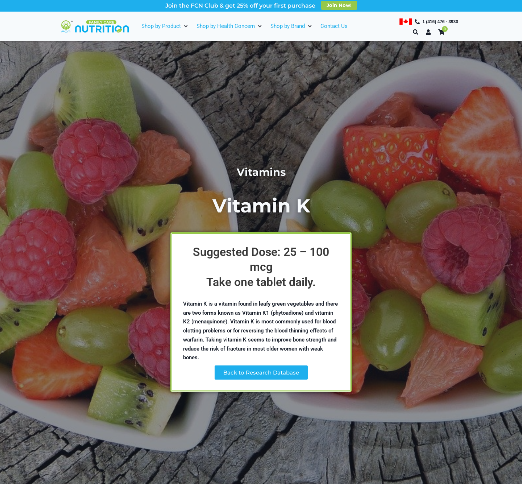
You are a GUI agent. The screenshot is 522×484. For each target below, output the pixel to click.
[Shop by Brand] (292, 26)
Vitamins (261, 172)
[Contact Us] (334, 26)
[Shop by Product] (165, 26)
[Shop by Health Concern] (230, 26)
